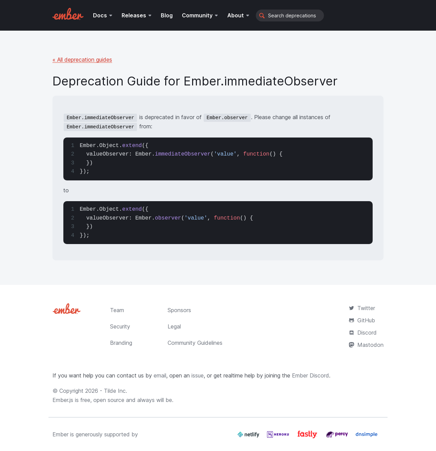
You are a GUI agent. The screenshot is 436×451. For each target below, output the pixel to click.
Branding (121, 342)
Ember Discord (310, 375)
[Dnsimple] (366, 437)
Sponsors (179, 310)
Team (117, 310)
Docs (100, 15)
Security (120, 326)
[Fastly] (308, 437)
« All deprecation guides (82, 59)
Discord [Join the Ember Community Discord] (363, 332)
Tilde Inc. (115, 390)
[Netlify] (249, 437)
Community (197, 15)
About (235, 15)
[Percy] (337, 437)
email (160, 375)
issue (197, 375)
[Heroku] (279, 437)
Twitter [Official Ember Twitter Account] (362, 308)
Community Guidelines (195, 342)
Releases (134, 15)
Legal (174, 326)
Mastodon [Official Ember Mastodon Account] (366, 344)
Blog (167, 15)
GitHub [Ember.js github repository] (362, 320)
